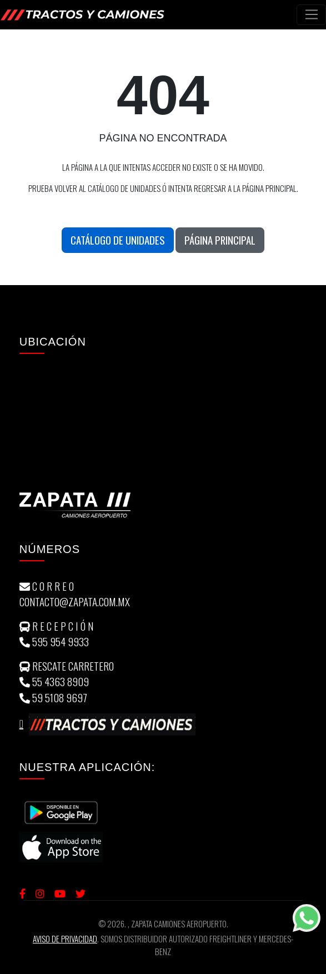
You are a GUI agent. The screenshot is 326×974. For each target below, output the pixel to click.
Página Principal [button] (219, 239)
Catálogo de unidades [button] (118, 239)
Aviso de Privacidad (65, 938)
